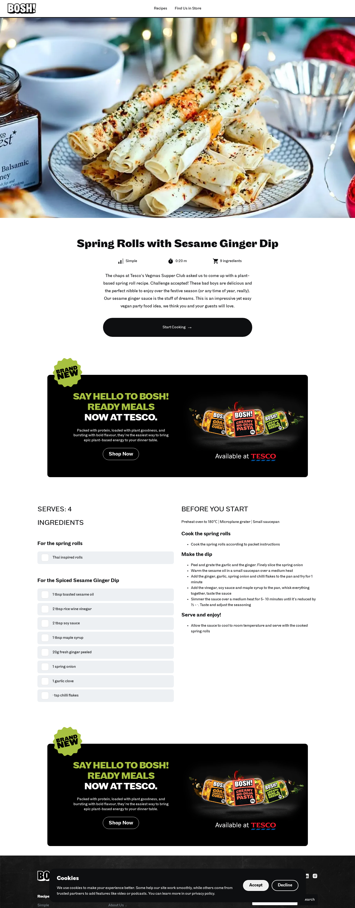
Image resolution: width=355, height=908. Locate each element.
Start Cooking (174, 327)
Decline (285, 885)
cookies (76, 888)
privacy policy (203, 894)
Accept (256, 885)
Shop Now (121, 454)
